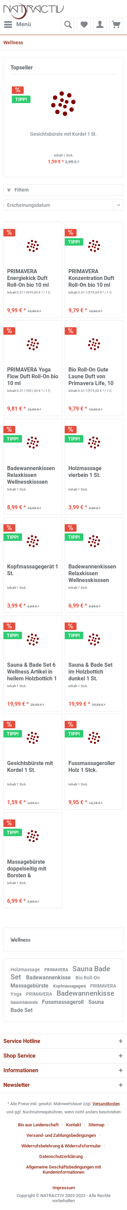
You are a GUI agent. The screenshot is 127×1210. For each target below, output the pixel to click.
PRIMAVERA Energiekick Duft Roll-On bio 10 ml (28, 278)
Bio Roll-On (88, 977)
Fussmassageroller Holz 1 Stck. (91, 766)
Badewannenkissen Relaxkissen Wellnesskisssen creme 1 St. (31, 475)
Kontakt (73, 1124)
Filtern (18, 190)
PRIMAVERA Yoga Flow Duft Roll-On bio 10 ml (32, 376)
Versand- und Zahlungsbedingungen (61, 1135)
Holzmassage (25, 969)
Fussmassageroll (63, 1002)
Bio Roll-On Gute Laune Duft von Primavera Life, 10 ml (90, 376)
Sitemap (96, 1124)
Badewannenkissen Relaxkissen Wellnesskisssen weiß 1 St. (92, 573)
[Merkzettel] (83, 24)
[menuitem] (17, 24)
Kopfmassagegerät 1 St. (32, 570)
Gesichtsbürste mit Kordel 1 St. (63, 134)
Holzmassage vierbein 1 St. (85, 471)
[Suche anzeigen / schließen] (67, 24)
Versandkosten (106, 1103)
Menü (17, 23)
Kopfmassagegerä (70, 986)
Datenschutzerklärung (61, 1156)
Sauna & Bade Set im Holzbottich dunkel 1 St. (90, 672)
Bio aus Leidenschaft (38, 1124)
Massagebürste (30, 985)
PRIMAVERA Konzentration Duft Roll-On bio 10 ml (91, 278)
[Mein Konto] (100, 24)
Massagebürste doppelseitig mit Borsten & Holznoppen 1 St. (28, 869)
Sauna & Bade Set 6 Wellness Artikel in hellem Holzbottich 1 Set (32, 672)
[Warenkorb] (116, 24)
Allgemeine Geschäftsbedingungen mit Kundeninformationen (63, 1169)
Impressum (63, 1187)
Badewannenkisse (49, 977)
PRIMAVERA (56, 969)
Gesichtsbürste (24, 1002)
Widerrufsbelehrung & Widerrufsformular (61, 1145)
